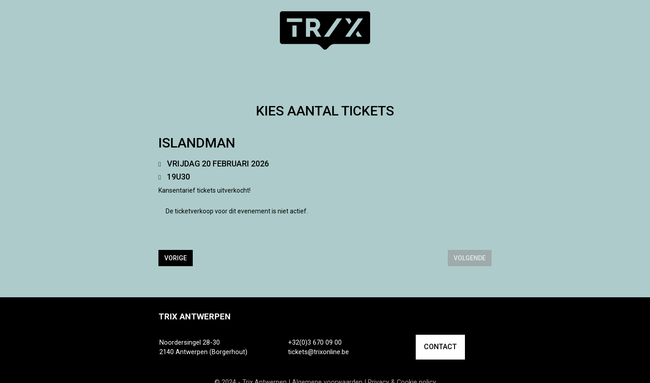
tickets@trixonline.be (318, 352)
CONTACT (440, 346)
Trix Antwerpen (194, 317)
